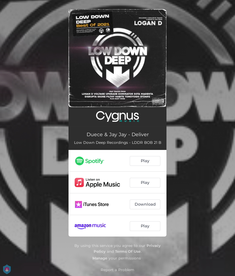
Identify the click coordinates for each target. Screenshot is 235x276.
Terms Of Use (128, 251)
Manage (99, 258)
